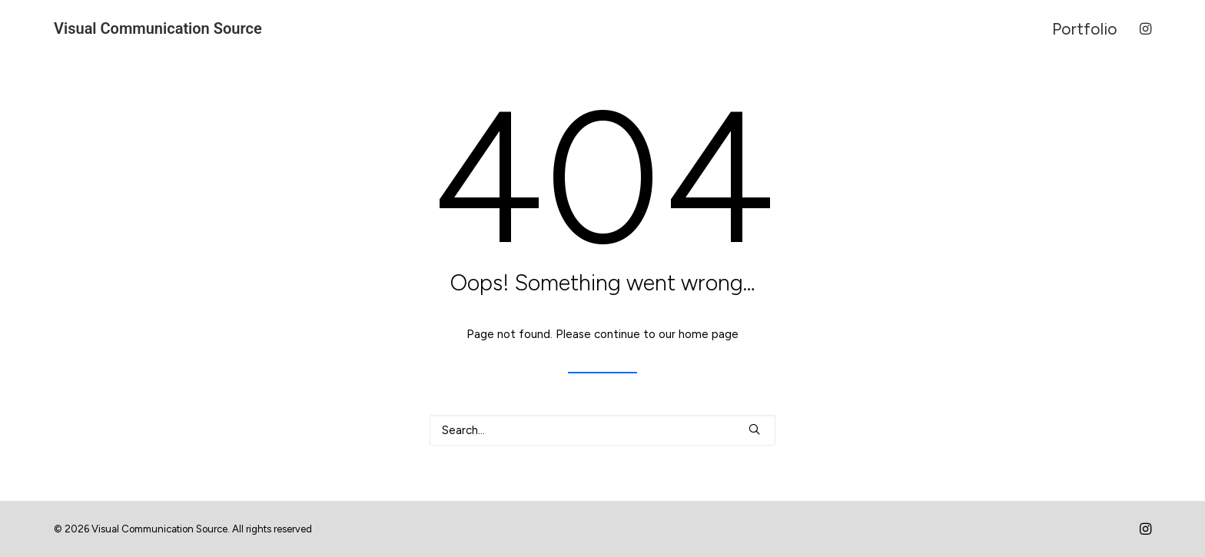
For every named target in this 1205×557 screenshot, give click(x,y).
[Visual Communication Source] (158, 28)
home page (709, 334)
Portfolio (1084, 28)
